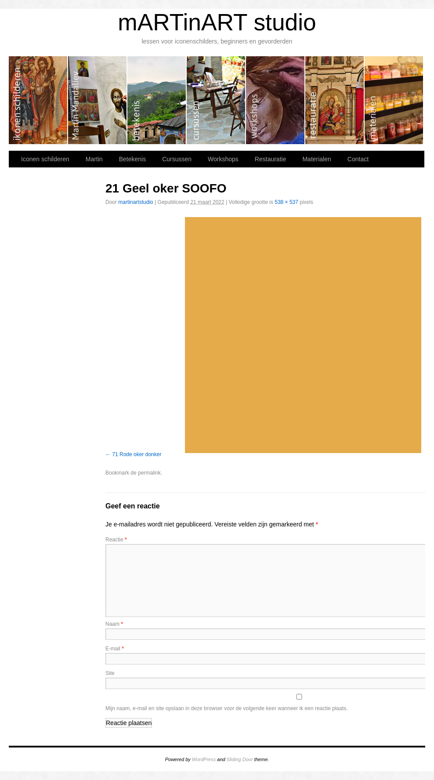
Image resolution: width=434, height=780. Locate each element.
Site (110, 673)
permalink (149, 473)
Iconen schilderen (38, 100)
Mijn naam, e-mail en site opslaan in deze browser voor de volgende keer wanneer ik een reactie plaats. (226, 708)
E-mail (114, 649)
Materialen (394, 100)
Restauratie (335, 100)
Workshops (275, 100)
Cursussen (216, 100)
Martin (97, 100)
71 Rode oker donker (136, 454)
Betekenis (157, 100)
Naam (114, 624)
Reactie (116, 540)
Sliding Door (240, 759)
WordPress (204, 759)
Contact (358, 159)
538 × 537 (286, 202)
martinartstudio (135, 202)
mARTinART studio (217, 22)
